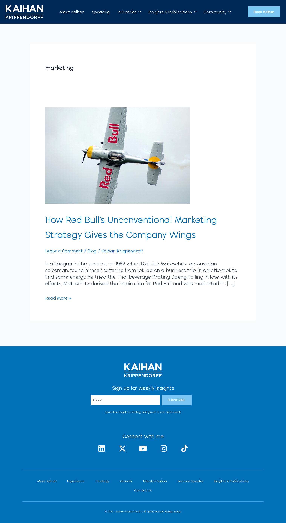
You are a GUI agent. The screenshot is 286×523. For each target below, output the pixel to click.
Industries (129, 11)
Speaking (101, 11)
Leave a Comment (67, 265)
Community (217, 11)
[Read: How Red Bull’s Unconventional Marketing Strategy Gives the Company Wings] (117, 155)
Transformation (139, 490)
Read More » (60, 312)
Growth (113, 490)
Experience (70, 490)
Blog (98, 265)
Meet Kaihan (72, 11)
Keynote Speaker (171, 490)
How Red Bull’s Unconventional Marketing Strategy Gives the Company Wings (123, 234)
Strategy (93, 490)
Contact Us (243, 490)
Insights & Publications (172, 11)
